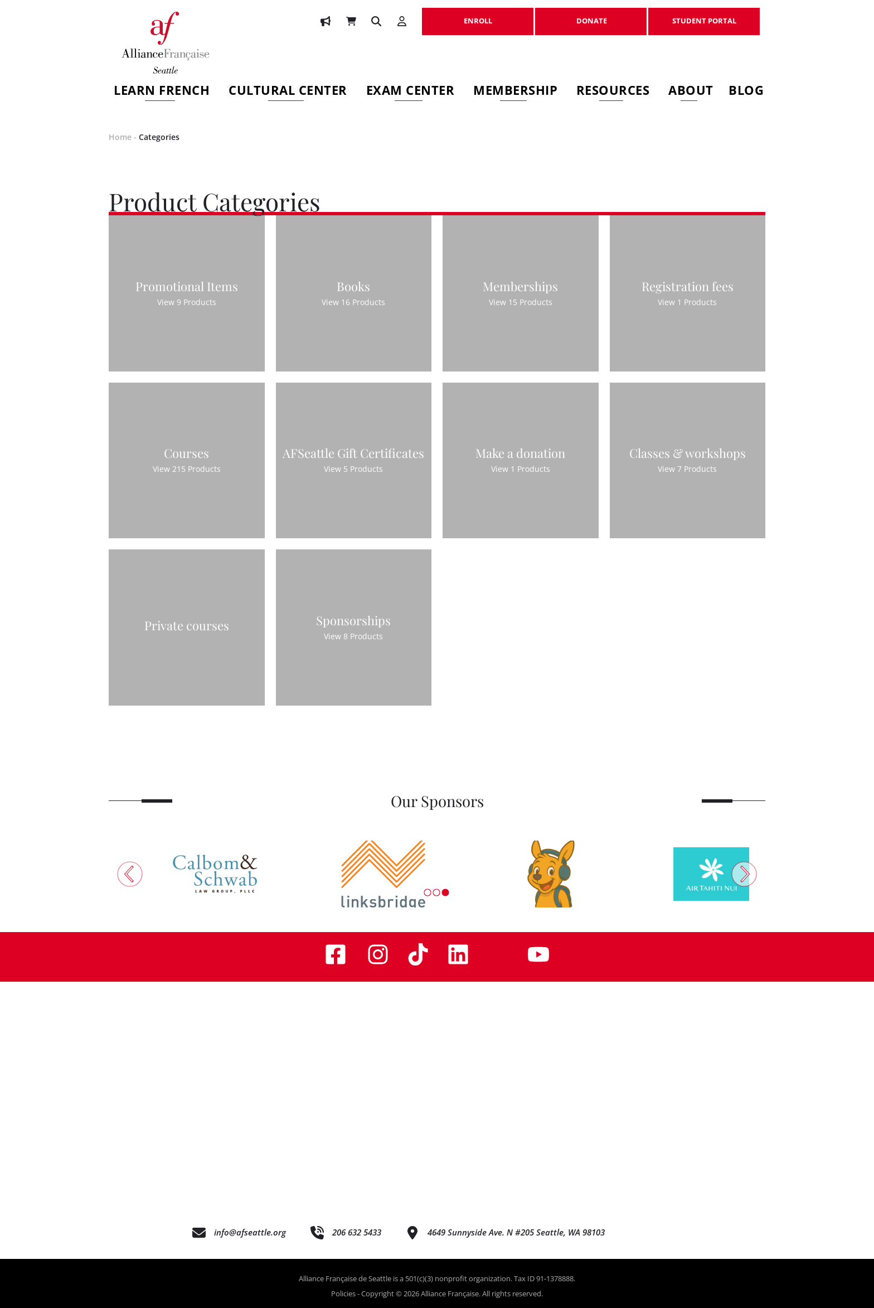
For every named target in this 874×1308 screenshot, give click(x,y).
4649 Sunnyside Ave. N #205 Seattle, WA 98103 (516, 1232)
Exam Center (410, 91)
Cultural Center (288, 91)
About (690, 91)
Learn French (162, 91)
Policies (343, 1293)
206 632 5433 (356, 1232)
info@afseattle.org (250, 1232)
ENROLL (477, 15)
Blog (746, 91)
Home (120, 137)
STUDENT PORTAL (704, 15)
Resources (613, 91)
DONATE (591, 15)
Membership (515, 91)
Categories (159, 137)
